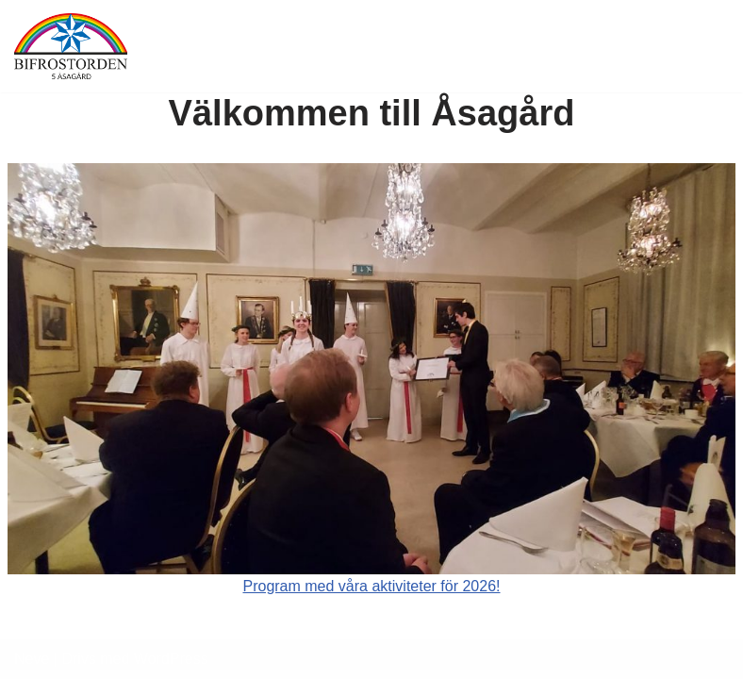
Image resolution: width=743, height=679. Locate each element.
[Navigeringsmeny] (707, 46)
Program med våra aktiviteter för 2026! (371, 586)
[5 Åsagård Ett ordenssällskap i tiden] (70, 46)
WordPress (171, 659)
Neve (31, 659)
